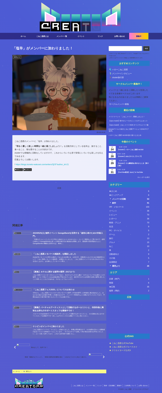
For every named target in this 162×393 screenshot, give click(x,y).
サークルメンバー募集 (119, 104)
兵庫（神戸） (129, 279)
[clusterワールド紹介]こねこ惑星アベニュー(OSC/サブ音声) (129, 130)
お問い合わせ (143, 385)
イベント (129, 211)
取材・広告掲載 (109, 385)
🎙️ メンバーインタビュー (120, 73)
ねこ (129, 246)
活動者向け (129, 254)
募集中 (119, 385)
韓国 (129, 283)
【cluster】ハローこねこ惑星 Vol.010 (130, 149)
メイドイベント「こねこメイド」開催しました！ (127, 117)
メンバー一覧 (90, 385)
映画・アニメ (129, 222)
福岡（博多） (129, 290)
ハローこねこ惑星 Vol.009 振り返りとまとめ (125, 135)
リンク (99, 385)
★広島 (129, 287)
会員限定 (129, 262)
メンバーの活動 (130, 199)
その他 (129, 258)
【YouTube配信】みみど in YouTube (130, 172)
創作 (130, 203)
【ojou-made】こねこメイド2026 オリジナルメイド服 (128, 125)
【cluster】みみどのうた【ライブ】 (129, 156)
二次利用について (130, 385)
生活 (129, 226)
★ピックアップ (129, 195)
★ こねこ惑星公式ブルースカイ (123, 347)
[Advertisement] (129, 316)
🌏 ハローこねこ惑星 (118, 69)
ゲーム (129, 234)
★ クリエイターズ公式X (120, 350)
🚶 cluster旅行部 (116, 77)
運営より (130, 266)
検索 (146, 48)
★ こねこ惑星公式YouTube (121, 343)
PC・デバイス (129, 230)
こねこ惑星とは (78, 385)
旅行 (129, 238)
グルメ (129, 242)
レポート (129, 218)
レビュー (129, 215)
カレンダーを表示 (143, 177)
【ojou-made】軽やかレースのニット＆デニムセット (128, 121)
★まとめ (129, 191)
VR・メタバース (129, 207)
